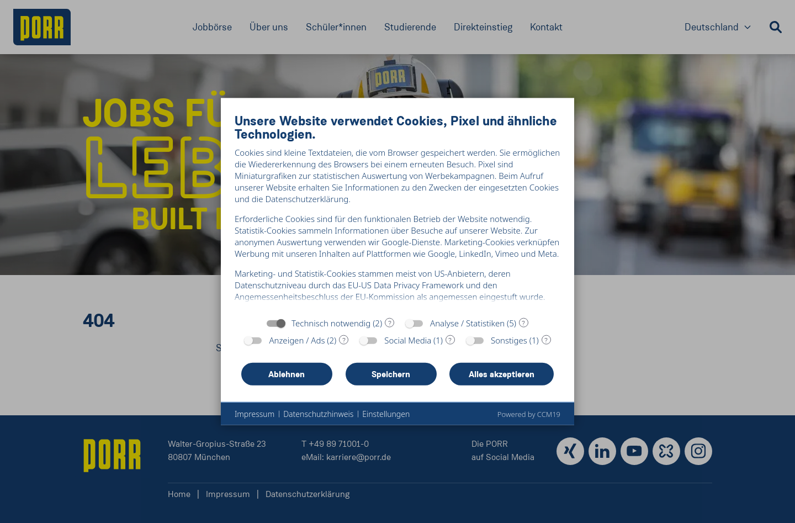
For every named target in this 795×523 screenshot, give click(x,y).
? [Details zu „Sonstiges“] (546, 344)
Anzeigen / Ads (297, 345)
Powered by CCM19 (528, 419)
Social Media (407, 345)
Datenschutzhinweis (318, 419)
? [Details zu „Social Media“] (450, 344)
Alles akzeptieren (501, 378)
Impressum (254, 419)
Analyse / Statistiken (467, 328)
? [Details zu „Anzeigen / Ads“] (344, 344)
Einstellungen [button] (386, 419)
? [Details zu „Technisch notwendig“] (389, 327)
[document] (397, 211)
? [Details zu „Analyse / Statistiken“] (523, 327)
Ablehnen (286, 378)
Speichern (391, 378)
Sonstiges (509, 345)
